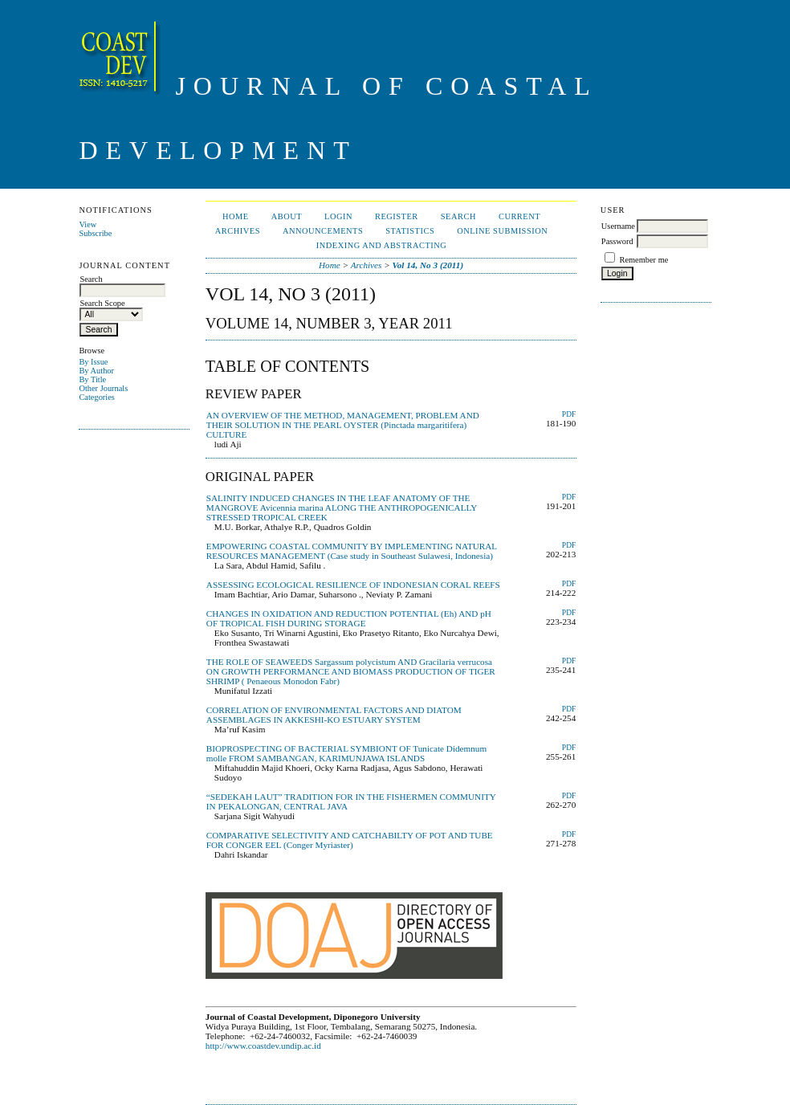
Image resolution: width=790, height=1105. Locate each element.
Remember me (643, 259)
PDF (569, 414)
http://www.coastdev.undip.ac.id (263, 1045)
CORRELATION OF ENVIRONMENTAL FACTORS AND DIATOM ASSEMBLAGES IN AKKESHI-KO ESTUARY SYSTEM (334, 714)
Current (519, 216)
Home (235, 216)
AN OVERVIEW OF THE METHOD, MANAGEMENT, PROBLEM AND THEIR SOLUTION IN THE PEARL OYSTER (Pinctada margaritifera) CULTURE (342, 424)
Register (396, 216)
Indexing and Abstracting (381, 245)
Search (458, 216)
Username (618, 226)
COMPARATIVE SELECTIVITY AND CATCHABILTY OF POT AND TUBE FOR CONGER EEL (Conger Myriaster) (349, 840)
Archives (237, 230)
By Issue (93, 361)
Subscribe (95, 233)
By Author (96, 370)
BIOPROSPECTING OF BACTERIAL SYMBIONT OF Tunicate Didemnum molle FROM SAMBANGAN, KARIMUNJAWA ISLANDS (346, 753)
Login (338, 216)
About (286, 216)
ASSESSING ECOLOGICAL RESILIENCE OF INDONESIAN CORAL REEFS (353, 584)
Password (617, 241)
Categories (96, 397)
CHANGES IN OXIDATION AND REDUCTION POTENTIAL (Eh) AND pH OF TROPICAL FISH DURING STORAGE (348, 618)
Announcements (323, 230)
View (87, 224)
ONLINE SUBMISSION (502, 230)
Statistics (409, 230)
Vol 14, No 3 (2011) (428, 265)
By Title (92, 379)
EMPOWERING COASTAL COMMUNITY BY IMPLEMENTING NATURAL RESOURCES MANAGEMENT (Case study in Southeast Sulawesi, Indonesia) (351, 551)
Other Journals (103, 388)
